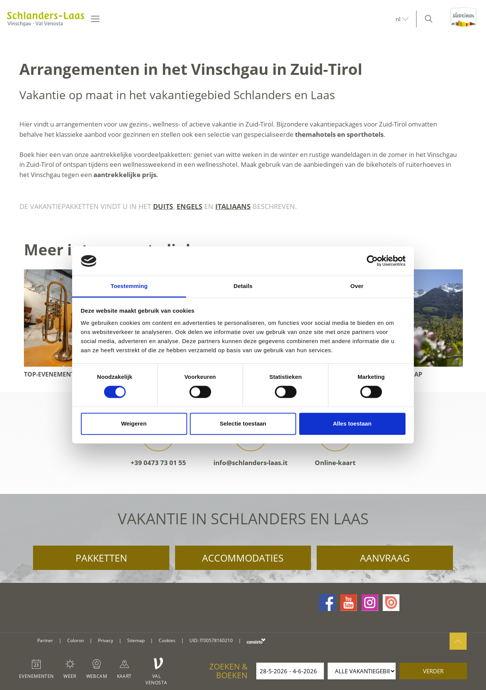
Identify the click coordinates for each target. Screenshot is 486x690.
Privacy (105, 640)
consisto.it (256, 640)
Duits (163, 206)
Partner (45, 640)
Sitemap (136, 640)
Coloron (75, 640)
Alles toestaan (352, 423)
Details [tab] (243, 286)
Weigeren (134, 423)
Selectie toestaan (243, 423)
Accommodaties (243, 557)
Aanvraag (385, 557)
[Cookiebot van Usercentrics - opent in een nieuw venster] (372, 261)
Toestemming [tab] (129, 286)
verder (433, 671)
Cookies (167, 640)
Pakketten (101, 557)
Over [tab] (357, 286)
